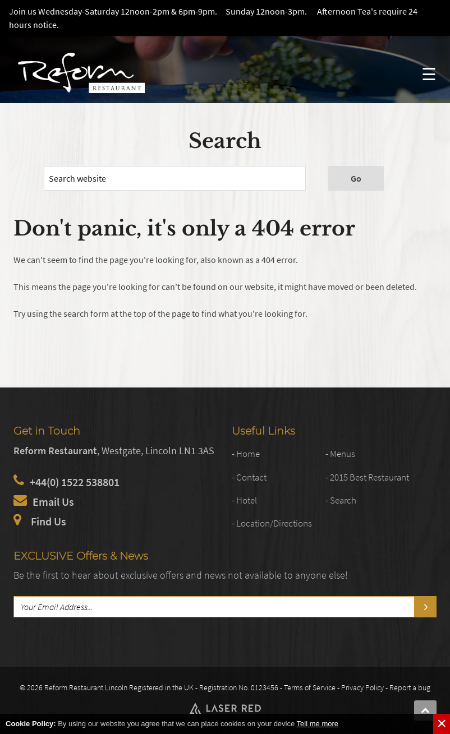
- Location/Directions (272, 523)
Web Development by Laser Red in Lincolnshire (225, 708)
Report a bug (409, 687)
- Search (340, 500)
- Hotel (244, 500)
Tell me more (317, 723)
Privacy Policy (362, 687)
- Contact (249, 477)
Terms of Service (310, 687)
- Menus (340, 454)
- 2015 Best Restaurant (367, 477)
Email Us (53, 502)
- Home (246, 454)
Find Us (48, 521)
